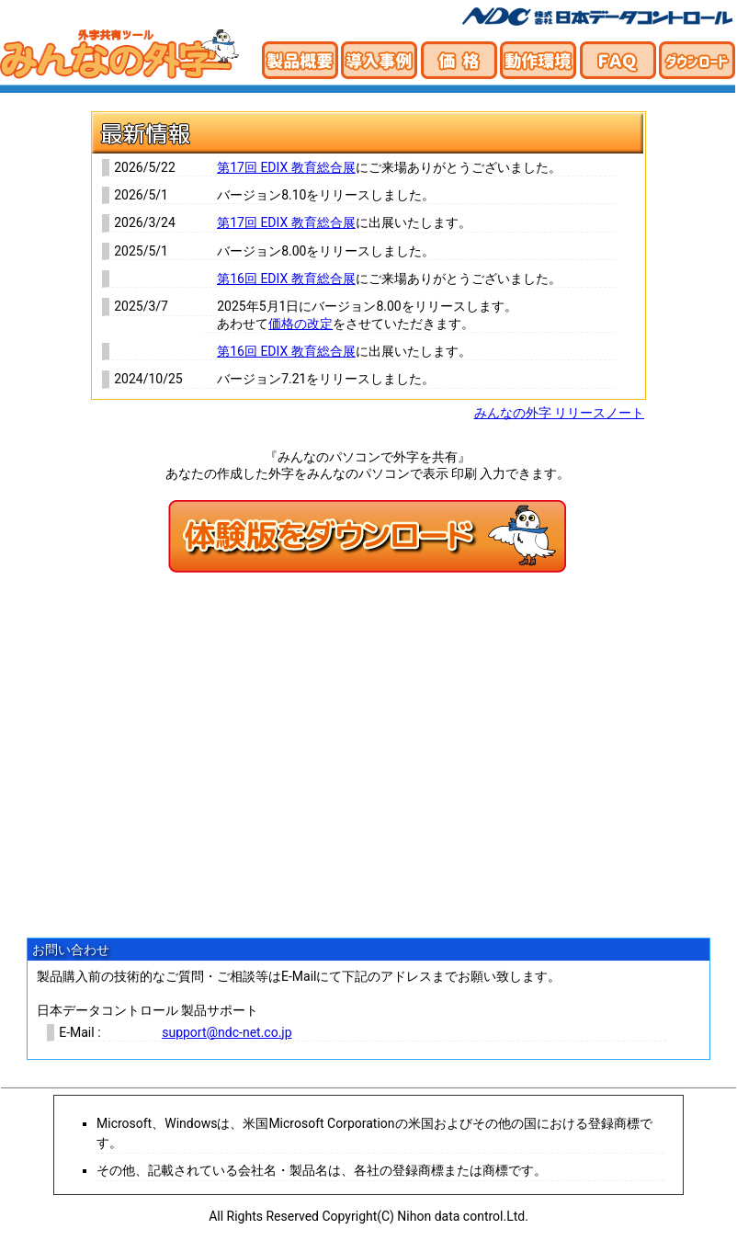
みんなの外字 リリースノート (559, 412)
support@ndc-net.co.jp (226, 1032)
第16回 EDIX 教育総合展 (286, 278)
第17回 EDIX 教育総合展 (286, 167)
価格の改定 (300, 323)
